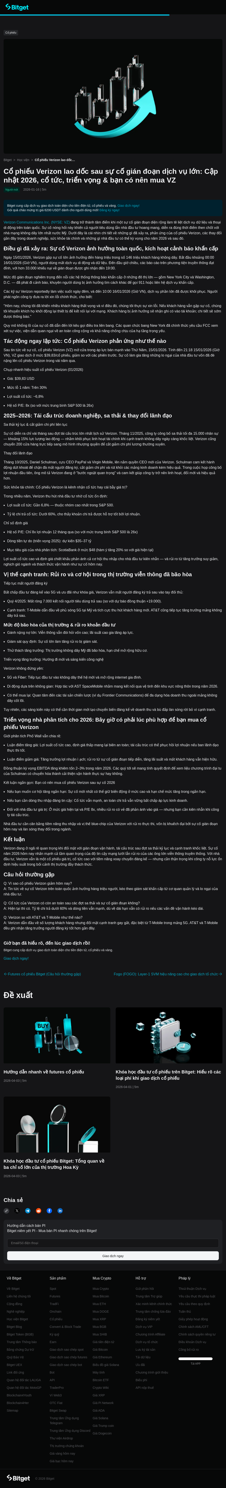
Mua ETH (99, 1304)
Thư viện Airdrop (61, 1438)
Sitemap (12, 1410)
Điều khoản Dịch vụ (192, 1342)
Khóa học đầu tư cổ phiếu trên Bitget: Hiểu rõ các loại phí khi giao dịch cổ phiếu (168, 1075)
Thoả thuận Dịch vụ (192, 1288)
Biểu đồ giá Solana (106, 1365)
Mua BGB (99, 1327)
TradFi (54, 1304)
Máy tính (99, 1372)
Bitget (8, 160)
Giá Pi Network (103, 1403)
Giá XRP (99, 1395)
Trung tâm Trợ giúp (149, 1296)
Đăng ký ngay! (110, 210)
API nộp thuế (145, 1387)
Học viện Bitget (17, 1319)
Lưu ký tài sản (145, 1349)
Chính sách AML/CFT (193, 1327)
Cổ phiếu (56, 1319)
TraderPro (57, 1387)
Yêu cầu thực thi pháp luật (196, 1296)
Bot (52, 1372)
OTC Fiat (56, 1403)
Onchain (55, 1311)
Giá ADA (99, 1410)
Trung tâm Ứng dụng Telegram (64, 1420)
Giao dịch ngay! (128, 205)
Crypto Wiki (101, 1387)
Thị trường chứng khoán (67, 1446)
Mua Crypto (101, 1288)
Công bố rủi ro (188, 1349)
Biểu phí (141, 1380)
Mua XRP (99, 1319)
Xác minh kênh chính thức (154, 1304)
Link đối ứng (15, 1372)
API (52, 1380)
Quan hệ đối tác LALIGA (24, 1380)
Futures (55, 1296)
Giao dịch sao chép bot (66, 1365)
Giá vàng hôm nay (62, 1453)
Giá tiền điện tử (103, 1342)
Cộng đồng (14, 1304)
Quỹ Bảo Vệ (15, 1357)
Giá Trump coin (103, 1426)
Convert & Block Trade (65, 1327)
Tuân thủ (184, 1311)
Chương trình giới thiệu (152, 1372)
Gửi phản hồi (145, 1288)
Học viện (23, 160)
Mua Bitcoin (101, 1296)
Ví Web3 (56, 1395)
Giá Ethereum (102, 1357)
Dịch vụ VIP (144, 1327)
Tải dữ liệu (143, 1357)
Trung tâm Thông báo (22, 1342)
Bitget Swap (58, 1410)
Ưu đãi (140, 1365)
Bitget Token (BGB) (20, 1334)
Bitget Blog (14, 1327)
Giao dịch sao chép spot (67, 1349)
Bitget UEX (14, 1365)
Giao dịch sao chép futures (68, 1357)
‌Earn (53, 1342)
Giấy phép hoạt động (193, 1319)
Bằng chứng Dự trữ (20, 1349)
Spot (53, 1288)
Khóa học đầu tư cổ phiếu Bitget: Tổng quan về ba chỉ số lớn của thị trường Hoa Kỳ (54, 1164)
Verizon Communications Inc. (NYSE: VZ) (37, 222)
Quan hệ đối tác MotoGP (24, 1387)
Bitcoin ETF (101, 1380)
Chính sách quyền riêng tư (196, 1334)
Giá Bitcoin (100, 1349)
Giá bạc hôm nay (62, 1461)
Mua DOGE (101, 1311)
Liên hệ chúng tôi (19, 1296)
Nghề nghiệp (16, 1311)
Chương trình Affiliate (150, 1334)
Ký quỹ (54, 1334)
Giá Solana (100, 1418)
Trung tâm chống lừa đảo (153, 1311)
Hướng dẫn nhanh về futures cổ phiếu (44, 1071)
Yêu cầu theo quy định (194, 1304)
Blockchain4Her (18, 1403)
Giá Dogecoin (102, 1433)
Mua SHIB (100, 1334)
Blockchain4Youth (19, 1395)
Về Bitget (13, 1288)
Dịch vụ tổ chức (147, 1342)
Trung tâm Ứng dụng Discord (70, 1430)
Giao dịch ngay (113, 1256)
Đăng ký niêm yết (148, 1319)
